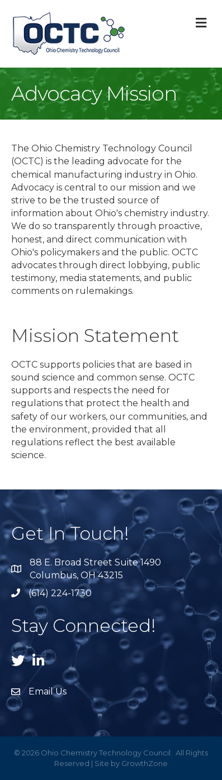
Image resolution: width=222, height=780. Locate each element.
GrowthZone (144, 763)
